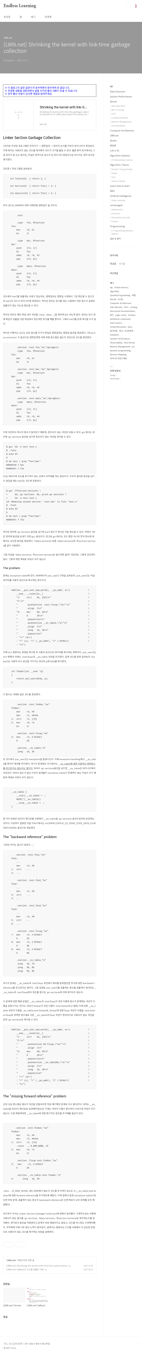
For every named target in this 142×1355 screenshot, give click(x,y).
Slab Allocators (118, 105)
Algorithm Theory (119, 164)
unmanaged (116, 205)
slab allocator (116, 307)
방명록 (48, 17)
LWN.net (11, 1260)
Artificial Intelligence (120, 195)
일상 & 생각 (115, 238)
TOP (135, 1344)
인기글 (122, 263)
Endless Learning (20, 6)
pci (133, 346)
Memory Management (121, 121)
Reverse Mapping (118, 354)
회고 (121, 330)
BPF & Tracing (117, 109)
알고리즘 (113, 330)
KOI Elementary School (121, 159)
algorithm (114, 291)
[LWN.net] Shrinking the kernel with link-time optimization (37, 1265)
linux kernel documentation (122, 311)
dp (111, 287)
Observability (116, 342)
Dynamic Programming (121, 169)
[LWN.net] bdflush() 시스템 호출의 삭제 (25, 1269)
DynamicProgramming (120, 295)
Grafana (131, 314)
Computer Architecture (122, 130)
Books (113, 140)
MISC (112, 190)
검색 (129, 6)
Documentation (118, 125)
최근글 (113, 263)
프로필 (7, 17)
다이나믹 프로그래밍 (118, 358)
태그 (33, 17)
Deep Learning (118, 200)
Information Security (120, 217)
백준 (134, 295)
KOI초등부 (129, 330)
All (111, 86)
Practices (115, 213)
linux (130, 326)
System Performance (121, 96)
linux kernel (129, 342)
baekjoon (114, 334)
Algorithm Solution (120, 155)
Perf (113, 113)
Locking (133, 307)
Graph (114, 173)
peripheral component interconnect (120, 320)
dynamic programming (120, 350)
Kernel (113, 101)
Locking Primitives (119, 117)
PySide (114, 221)
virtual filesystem (118, 326)
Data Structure (117, 91)
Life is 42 (114, 150)
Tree (113, 177)
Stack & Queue (118, 181)
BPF (112, 314)
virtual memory (121, 287)
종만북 (113, 145)
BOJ (126, 307)
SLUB (120, 299)
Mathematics (117, 209)
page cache (120, 314)
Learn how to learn (120, 185)
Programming (117, 226)
